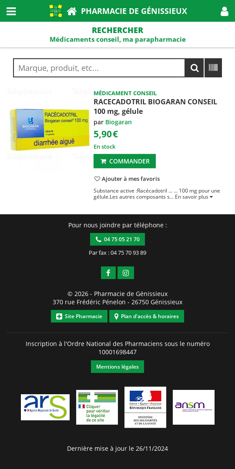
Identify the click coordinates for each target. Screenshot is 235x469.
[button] (224, 10)
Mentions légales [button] (117, 366)
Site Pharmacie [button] (79, 316)
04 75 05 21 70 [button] (118, 239)
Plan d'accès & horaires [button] (146, 316)
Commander (125, 161)
